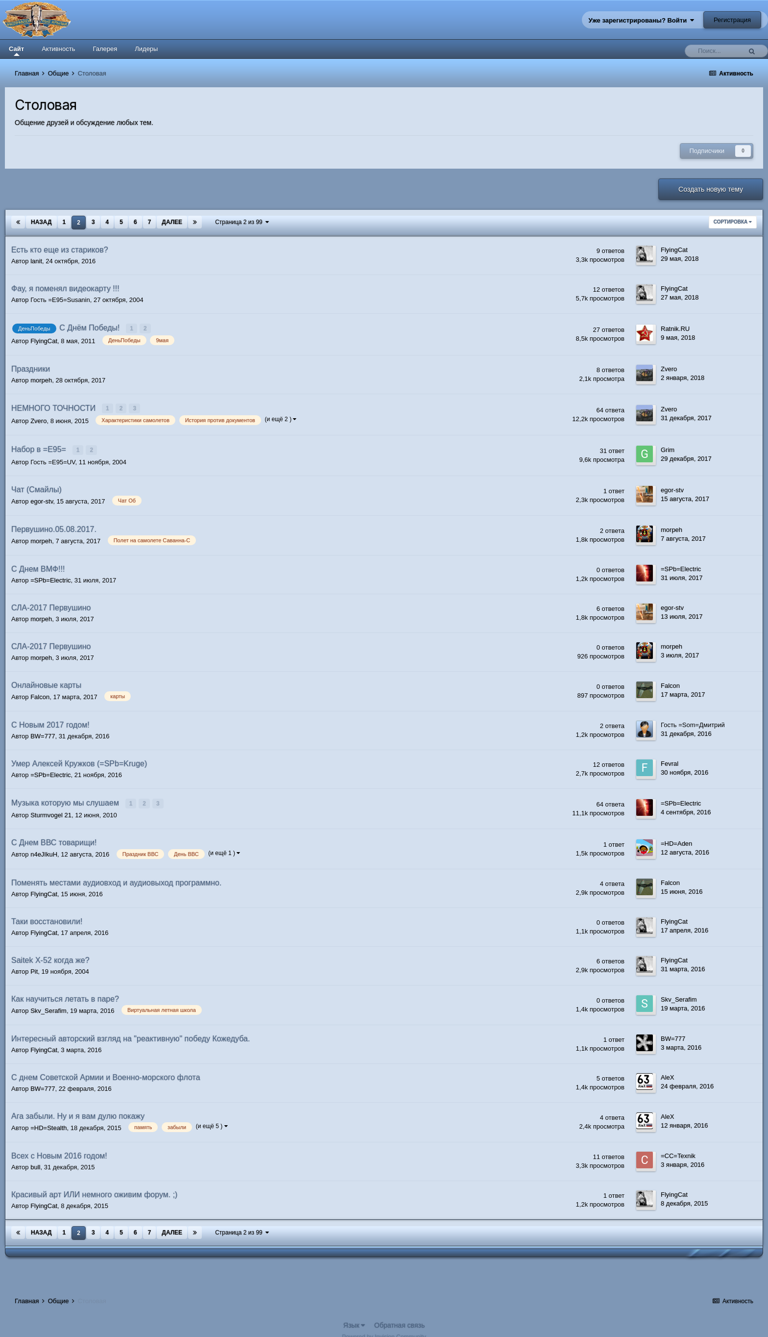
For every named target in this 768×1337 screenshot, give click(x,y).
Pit (34, 966)
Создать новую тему (710, 189)
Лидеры (146, 48)
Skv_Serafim (48, 1005)
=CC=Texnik (678, 1151)
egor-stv (41, 497)
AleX (667, 1073)
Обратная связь (399, 1321)
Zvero (669, 367)
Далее (172, 222)
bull (35, 1162)
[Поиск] (715, 51)
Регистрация (732, 20)
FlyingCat (674, 249)
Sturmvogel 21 (51, 810)
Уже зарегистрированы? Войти (642, 20)
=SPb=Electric (50, 576)
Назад (41, 222)
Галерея (105, 48)
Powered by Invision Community (384, 1332)
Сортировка (733, 222)
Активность (58, 48)
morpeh (41, 378)
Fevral (669, 760)
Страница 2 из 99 (242, 222)
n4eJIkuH (43, 850)
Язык (354, 1321)
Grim (667, 447)
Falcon (39, 693)
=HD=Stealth (48, 1123)
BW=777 (42, 732)
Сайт (16, 50)
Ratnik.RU (675, 328)
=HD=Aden (676, 838)
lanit (36, 261)
